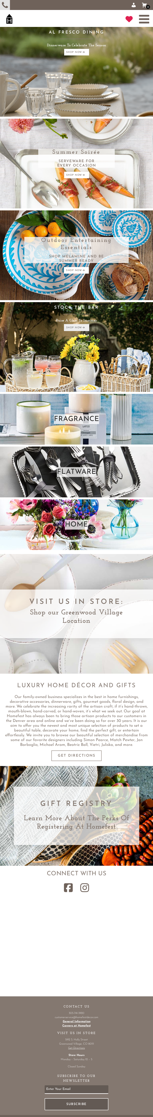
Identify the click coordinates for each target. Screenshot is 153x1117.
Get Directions (76, 756)
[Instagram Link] (84, 887)
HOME (76, 524)
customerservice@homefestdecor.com (76, 1017)
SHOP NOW (75, 52)
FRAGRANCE (76, 419)
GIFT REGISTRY (129, 19)
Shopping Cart (146, 5)
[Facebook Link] (68, 887)
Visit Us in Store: (76, 602)
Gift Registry (76, 804)
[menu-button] (143, 19)
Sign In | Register (133, 5)
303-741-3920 (5, 5)
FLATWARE (76, 471)
